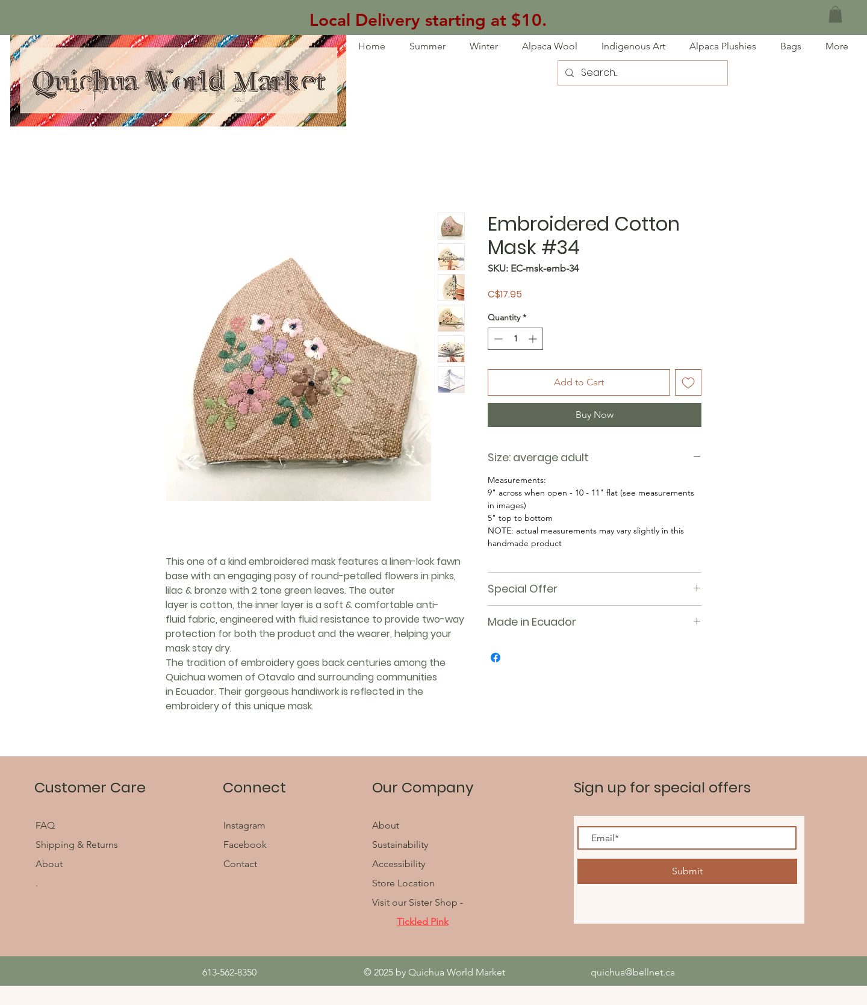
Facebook (246, 844)
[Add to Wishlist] (688, 382)
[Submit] (687, 871)
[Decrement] (497, 338)
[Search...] (641, 73)
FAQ (46, 825)
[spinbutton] (515, 338)
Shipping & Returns (77, 844)
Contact (240, 864)
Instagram (244, 825)
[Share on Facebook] (495, 657)
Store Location (403, 883)
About (49, 864)
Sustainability (400, 844)
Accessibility (398, 864)
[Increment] (533, 338)
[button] (835, 14)
